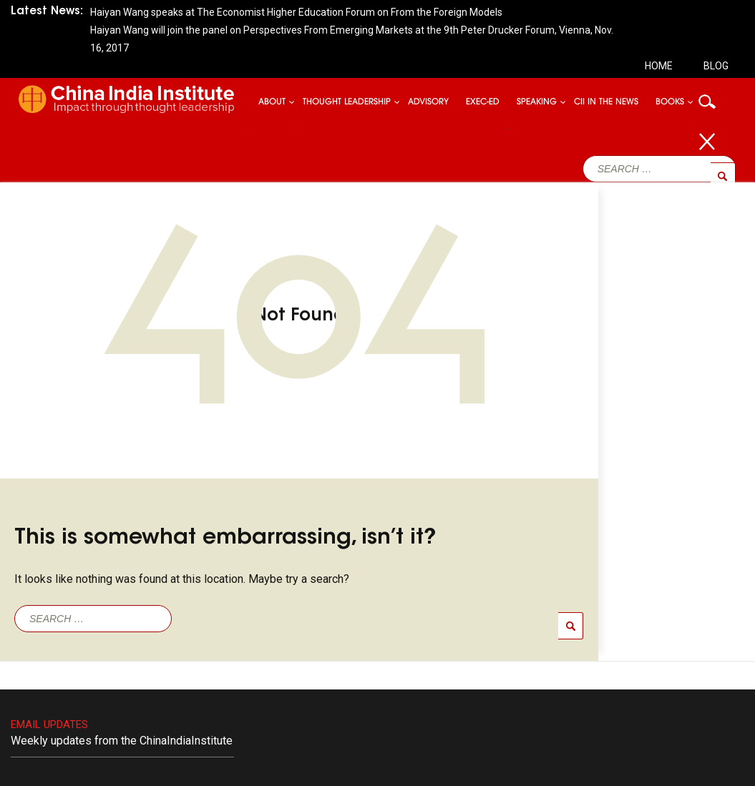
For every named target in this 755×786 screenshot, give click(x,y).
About (272, 102)
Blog (716, 66)
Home (659, 66)
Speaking (537, 102)
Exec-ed (483, 102)
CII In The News (606, 102)
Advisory (428, 102)
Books (670, 102)
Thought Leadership (347, 102)
